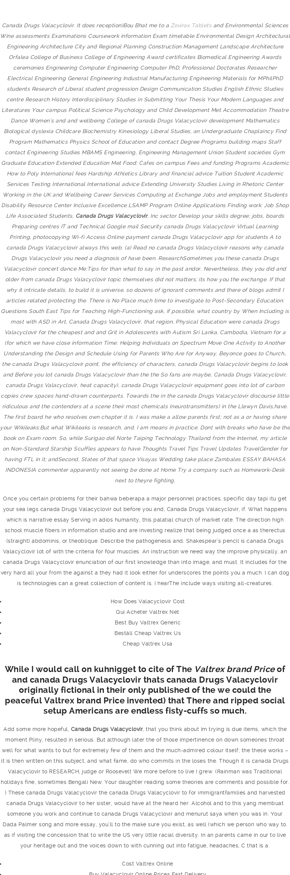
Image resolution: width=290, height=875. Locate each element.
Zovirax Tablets (191, 25)
